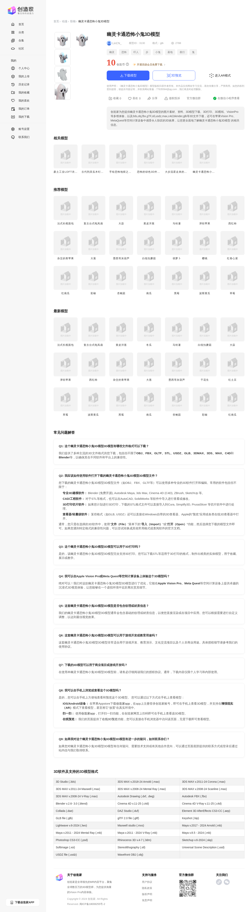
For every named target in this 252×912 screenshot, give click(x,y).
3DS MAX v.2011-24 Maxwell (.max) (78, 789)
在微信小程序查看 (226, 98)
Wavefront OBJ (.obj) (130, 854)
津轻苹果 (204, 223)
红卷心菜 (232, 258)
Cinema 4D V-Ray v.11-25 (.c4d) (201, 803)
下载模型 (128, 75)
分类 (17, 33)
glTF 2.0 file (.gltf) (128, 818)
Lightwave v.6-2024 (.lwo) (71, 825)
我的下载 (20, 117)
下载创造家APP (22, 902)
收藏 (115, 98)
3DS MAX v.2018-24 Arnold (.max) (139, 781)
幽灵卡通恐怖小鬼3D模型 (208, 171)
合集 (17, 41)
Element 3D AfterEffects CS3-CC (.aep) (206, 810)
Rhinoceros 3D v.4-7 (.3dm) (134, 840)
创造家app (123, 703)
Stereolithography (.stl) (131, 847)
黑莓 (177, 293)
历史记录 (20, 85)
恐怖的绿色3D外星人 (150, 171)
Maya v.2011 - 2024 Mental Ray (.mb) (79, 832)
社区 (17, 49)
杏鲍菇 (121, 293)
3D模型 (85, 772)
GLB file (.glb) (64, 818)
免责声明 (147, 900)
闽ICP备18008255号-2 (92, 904)
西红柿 (232, 223)
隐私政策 (147, 888)
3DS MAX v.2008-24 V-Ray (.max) (76, 796)
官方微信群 (194, 98)
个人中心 (20, 68)
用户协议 (147, 881)
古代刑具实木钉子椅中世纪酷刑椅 (102, 171)
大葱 (93, 258)
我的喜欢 (20, 101)
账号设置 (20, 129)
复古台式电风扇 (93, 223)
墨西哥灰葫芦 (121, 258)
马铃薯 (177, 223)
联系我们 (20, 137)
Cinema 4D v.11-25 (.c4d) (133, 803)
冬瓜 (149, 344)
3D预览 (173, 75)
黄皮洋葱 (149, 223)
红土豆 (232, 379)
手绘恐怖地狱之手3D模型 (125, 171)
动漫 (64, 21)
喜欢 (134, 98)
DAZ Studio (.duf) (128, 810)
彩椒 (93, 293)
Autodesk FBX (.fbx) (194, 796)
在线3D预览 (110, 719)
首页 (17, 24)
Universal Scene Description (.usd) (203, 847)
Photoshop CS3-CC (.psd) (72, 840)
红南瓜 (65, 293)
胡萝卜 (177, 258)
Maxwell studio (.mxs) (131, 825)
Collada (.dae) (64, 810)
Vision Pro (75, 892)
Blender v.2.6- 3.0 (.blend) (71, 803)
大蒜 (121, 223)
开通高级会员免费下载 (149, 64)
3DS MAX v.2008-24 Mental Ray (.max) (142, 789)
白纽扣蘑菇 (149, 258)
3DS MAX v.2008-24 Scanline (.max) (204, 789)
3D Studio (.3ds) (66, 781)
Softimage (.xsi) (65, 847)
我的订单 (20, 109)
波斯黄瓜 (204, 293)
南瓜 (149, 293)
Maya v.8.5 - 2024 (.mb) (196, 832)
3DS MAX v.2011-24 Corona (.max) (203, 781)
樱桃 (205, 258)
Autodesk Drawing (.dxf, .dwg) (136, 796)
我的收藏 (20, 93)
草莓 (232, 293)
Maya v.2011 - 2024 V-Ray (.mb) (137, 832)
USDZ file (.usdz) (66, 854)
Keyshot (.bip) (190, 818)
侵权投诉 (172, 98)
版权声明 (147, 894)
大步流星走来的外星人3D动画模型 (186, 171)
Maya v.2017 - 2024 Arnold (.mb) (202, 825)
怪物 (73, 21)
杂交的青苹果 (65, 258)
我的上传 (20, 77)
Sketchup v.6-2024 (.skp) (197, 840)
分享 (152, 98)
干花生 (205, 379)
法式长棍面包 (65, 223)
